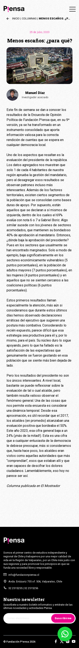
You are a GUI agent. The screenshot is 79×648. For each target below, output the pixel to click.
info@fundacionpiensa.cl (23, 574)
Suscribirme (63, 618)
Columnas (29, 18)
